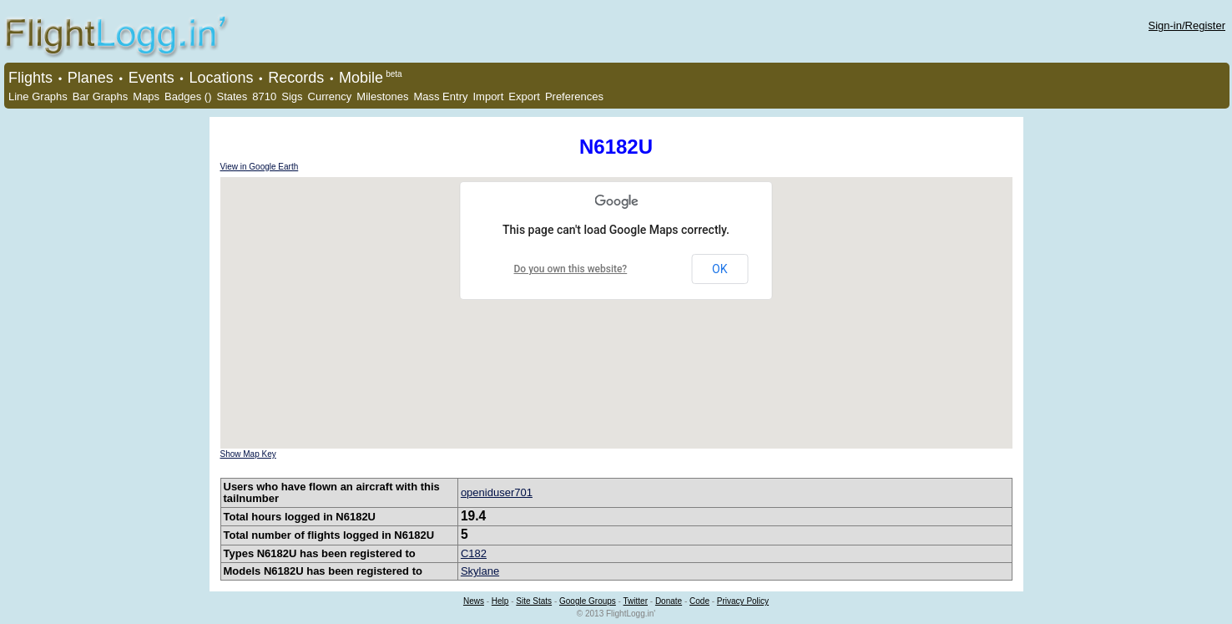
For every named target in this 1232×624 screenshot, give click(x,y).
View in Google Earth (259, 166)
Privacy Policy (743, 601)
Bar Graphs (100, 96)
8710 (264, 96)
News (473, 601)
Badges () (187, 96)
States (231, 96)
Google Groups (587, 601)
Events (151, 77)
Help (500, 601)
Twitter (636, 601)
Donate (668, 601)
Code (699, 601)
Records (296, 77)
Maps (146, 96)
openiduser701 (497, 492)
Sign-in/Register (1187, 25)
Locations (221, 77)
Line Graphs (38, 96)
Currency (330, 96)
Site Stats (534, 601)
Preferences (574, 96)
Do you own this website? (571, 269)
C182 (474, 553)
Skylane (480, 571)
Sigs (291, 96)
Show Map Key (248, 454)
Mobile (361, 77)
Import (487, 96)
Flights (30, 77)
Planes (91, 77)
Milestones (382, 96)
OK (719, 269)
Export (524, 96)
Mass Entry (440, 96)
